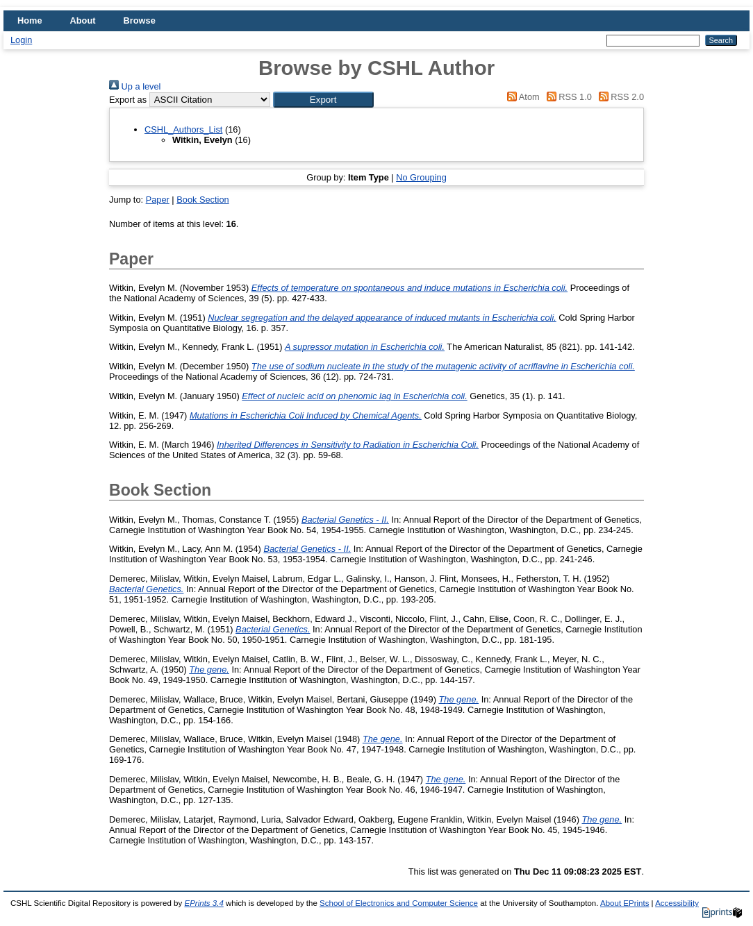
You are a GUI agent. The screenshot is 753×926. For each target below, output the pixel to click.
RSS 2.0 (619, 97)
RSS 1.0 (567, 97)
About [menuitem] (83, 20)
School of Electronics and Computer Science (399, 903)
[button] (323, 100)
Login (21, 40)
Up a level (134, 86)
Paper (157, 199)
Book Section (202, 199)
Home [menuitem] (29, 20)
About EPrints (624, 903)
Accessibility (677, 903)
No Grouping (421, 177)
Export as (128, 99)
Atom (521, 97)
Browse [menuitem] (140, 20)
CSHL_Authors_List (183, 129)
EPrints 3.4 (203, 903)
